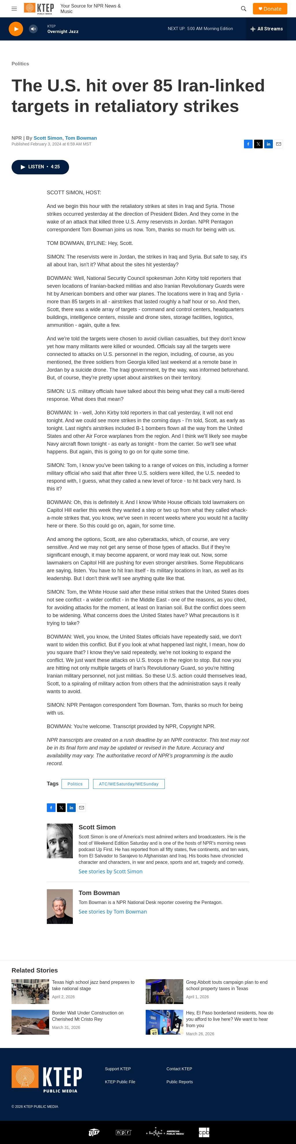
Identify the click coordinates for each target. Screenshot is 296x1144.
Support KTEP (118, 1069)
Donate (273, 9)
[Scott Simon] (60, 841)
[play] (16, 29)
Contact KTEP (179, 1069)
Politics (20, 64)
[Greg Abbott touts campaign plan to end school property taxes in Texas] (164, 991)
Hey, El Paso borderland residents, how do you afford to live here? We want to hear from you (229, 1019)
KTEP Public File (120, 1082)
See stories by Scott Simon (111, 871)
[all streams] (266, 28)
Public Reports (179, 1082)
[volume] (33, 29)
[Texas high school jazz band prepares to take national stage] (30, 991)
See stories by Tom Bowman (113, 911)
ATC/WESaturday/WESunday (129, 784)
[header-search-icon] (243, 8)
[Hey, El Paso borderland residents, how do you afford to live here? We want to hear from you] (164, 1022)
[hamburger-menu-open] (14, 8)
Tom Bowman (81, 138)
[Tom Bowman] (60, 906)
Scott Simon (48, 138)
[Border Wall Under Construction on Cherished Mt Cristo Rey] (30, 1022)
